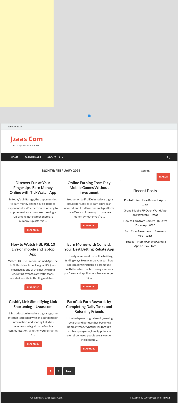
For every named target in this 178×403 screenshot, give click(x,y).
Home (14, 157)
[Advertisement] (27, 53)
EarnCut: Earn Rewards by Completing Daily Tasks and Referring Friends (89, 306)
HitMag (165, 397)
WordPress (150, 397)
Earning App (32, 157)
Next (69, 371)
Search (145, 170)
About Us (53, 157)
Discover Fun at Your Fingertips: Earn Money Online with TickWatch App (33, 187)
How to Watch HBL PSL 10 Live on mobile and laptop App (33, 249)
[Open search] (168, 157)
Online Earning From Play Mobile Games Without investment (89, 187)
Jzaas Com (27, 138)
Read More (31, 229)
